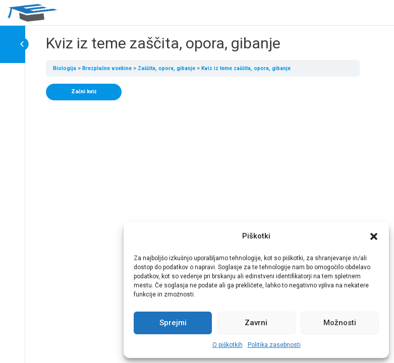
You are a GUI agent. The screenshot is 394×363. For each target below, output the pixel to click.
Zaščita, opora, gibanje (166, 68)
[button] (374, 236)
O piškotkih (227, 344)
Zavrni (256, 322)
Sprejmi (173, 322)
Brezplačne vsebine (107, 68)
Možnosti (339, 322)
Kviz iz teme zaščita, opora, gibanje (246, 68)
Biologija (64, 68)
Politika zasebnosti (274, 344)
